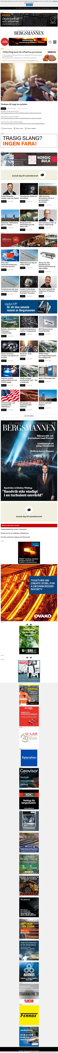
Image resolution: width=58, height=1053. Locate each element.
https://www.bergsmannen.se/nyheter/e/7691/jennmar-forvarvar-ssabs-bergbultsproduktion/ (23, 123)
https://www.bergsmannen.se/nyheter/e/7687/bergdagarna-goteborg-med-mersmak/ (21, 113)
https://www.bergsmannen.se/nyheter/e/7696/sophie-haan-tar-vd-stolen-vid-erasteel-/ (21, 118)
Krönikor (39, 8)
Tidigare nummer (26, 8)
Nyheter (3, 108)
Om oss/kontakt (33, 8)
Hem (16, 8)
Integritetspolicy (54, 8)
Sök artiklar (20, 8)
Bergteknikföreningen (45, 8)
